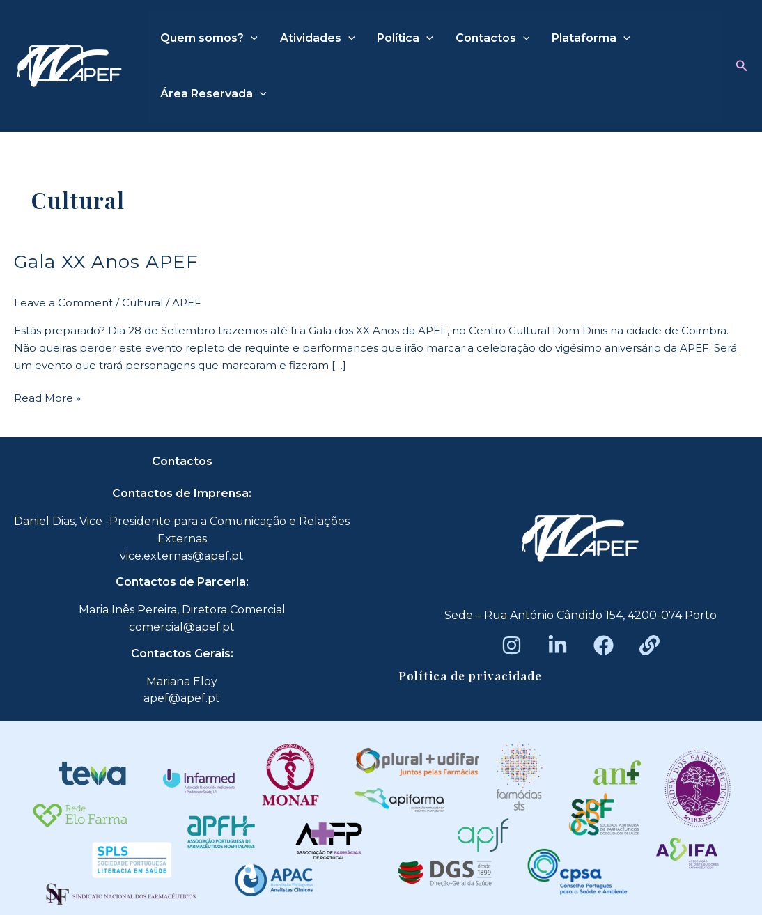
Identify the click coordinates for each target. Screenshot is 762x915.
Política (405, 38)
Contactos (493, 38)
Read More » (47, 397)
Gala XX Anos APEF (106, 262)
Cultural (142, 302)
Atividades (317, 38)
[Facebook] (603, 645)
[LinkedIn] (557, 645)
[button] (742, 66)
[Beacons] (649, 645)
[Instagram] (511, 645)
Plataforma (591, 38)
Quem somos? (209, 38)
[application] (251, 38)
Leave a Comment (63, 302)
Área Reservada (213, 94)
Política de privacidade (470, 675)
